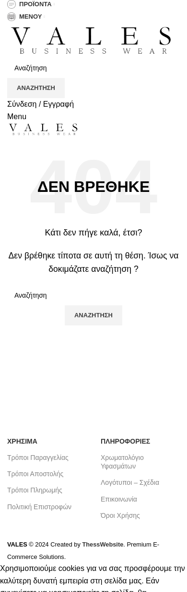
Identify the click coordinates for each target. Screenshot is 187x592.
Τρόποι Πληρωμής (34, 490)
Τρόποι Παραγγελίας (38, 457)
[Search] (93, 68)
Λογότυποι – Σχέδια (130, 482)
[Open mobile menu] (16, 116)
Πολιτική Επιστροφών (39, 507)
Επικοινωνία (119, 499)
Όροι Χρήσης (120, 515)
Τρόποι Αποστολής (35, 474)
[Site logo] (91, 40)
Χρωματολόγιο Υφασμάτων (122, 462)
